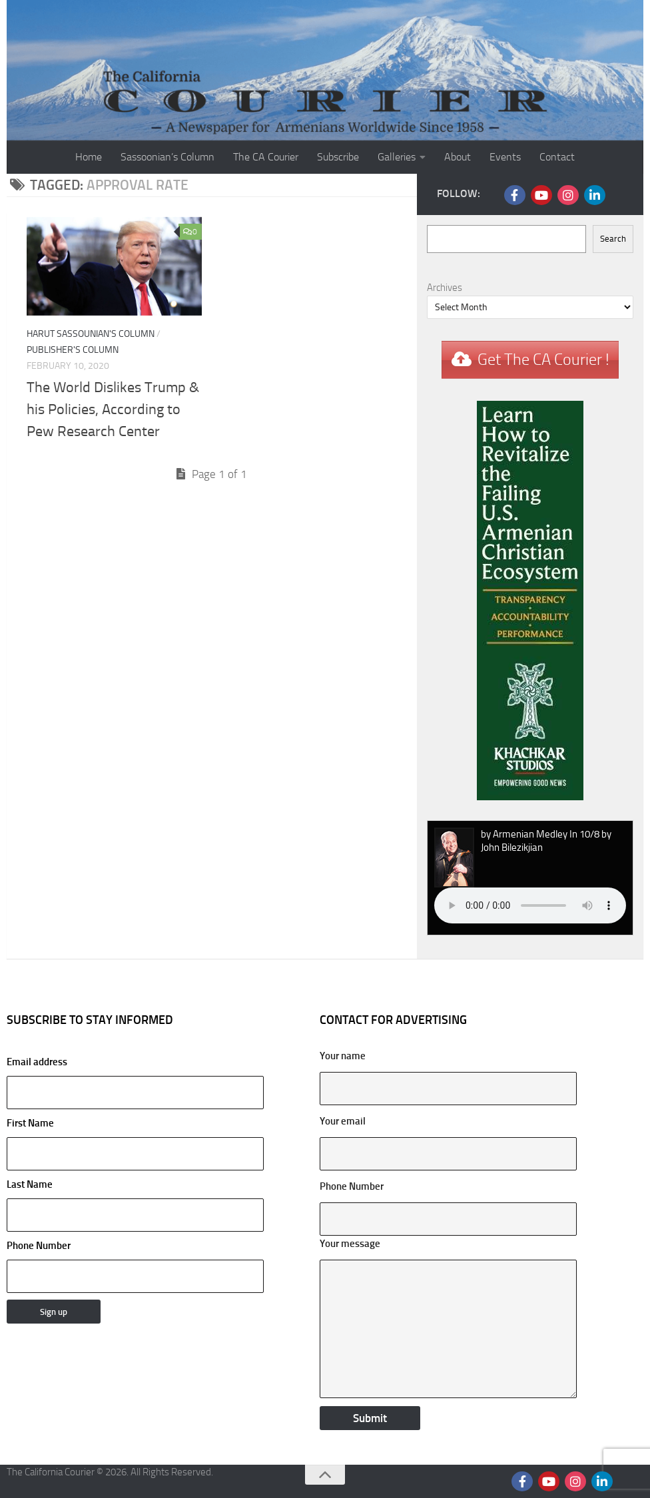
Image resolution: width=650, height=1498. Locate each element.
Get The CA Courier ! (543, 359)
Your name (343, 1056)
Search (613, 239)
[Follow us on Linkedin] (594, 195)
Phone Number (39, 1246)
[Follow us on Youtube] (541, 195)
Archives (444, 288)
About (457, 156)
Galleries (397, 156)
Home (88, 156)
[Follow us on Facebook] (514, 195)
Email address (135, 1082)
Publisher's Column (73, 350)
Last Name (30, 1184)
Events (505, 156)
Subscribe (338, 156)
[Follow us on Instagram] (568, 195)
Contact (557, 156)
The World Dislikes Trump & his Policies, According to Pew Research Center (113, 409)
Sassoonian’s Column (167, 156)
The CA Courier (265, 156)
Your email (343, 1121)
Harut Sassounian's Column (91, 334)
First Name (30, 1123)
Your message (350, 1244)
